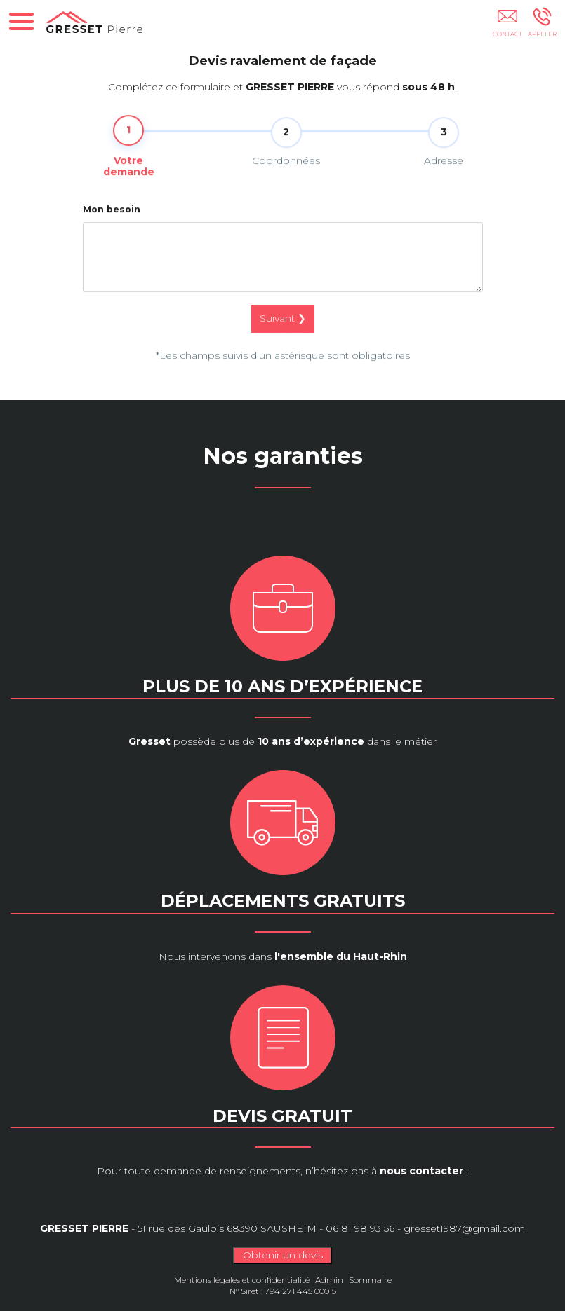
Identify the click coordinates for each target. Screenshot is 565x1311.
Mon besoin (111, 220)
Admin (329, 1280)
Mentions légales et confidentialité (242, 1280)
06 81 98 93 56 (360, 1228)
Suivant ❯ (283, 330)
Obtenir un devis (283, 1255)
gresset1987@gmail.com (464, 1228)
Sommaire (370, 1280)
